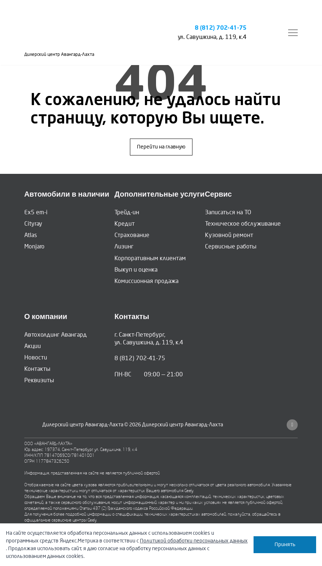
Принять (285, 544)
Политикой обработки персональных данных (194, 541)
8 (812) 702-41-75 (221, 28)
